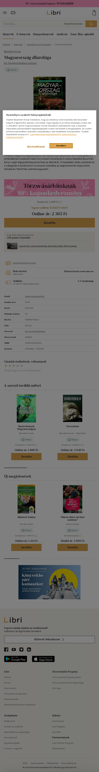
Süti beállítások (36, 146)
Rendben (61, 145)
